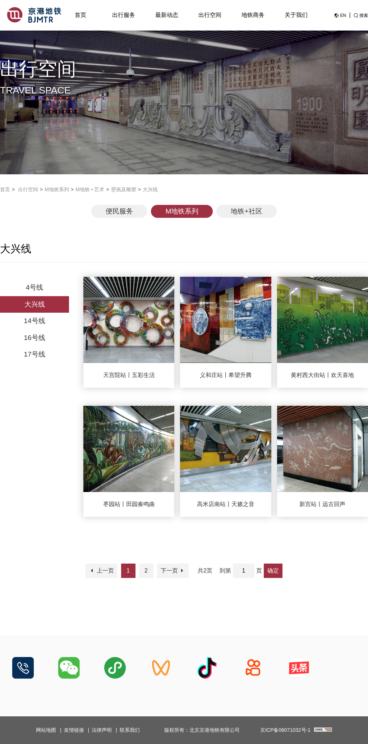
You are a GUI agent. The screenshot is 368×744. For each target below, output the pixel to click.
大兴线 (150, 189)
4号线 (34, 287)
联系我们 (130, 730)
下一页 (173, 571)
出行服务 (123, 15)
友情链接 (74, 730)
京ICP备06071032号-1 (285, 730)
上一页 (101, 571)
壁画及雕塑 (123, 189)
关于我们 (296, 15)
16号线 (34, 337)
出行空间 (209, 15)
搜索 (363, 15)
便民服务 (119, 211)
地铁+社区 (246, 211)
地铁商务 (253, 15)
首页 (80, 15)
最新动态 (166, 15)
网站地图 (46, 730)
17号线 (34, 354)
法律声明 (102, 730)
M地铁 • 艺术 (89, 189)
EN (343, 15)
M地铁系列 (57, 189)
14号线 (34, 321)
